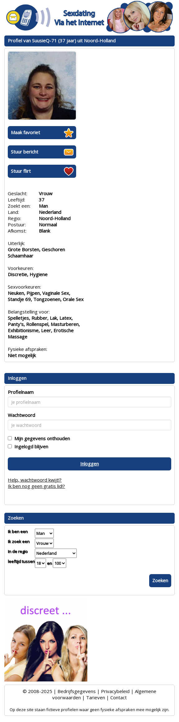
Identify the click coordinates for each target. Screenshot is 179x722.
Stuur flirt (21, 171)
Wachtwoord (21, 415)
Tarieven (95, 697)
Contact (118, 697)
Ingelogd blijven (30, 446)
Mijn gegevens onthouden (41, 438)
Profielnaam (21, 392)
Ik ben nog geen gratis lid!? (36, 486)
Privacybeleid (115, 691)
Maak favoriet (25, 132)
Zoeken (160, 580)
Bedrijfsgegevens (76, 691)
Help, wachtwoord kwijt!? (35, 480)
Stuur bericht (24, 152)
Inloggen (89, 463)
